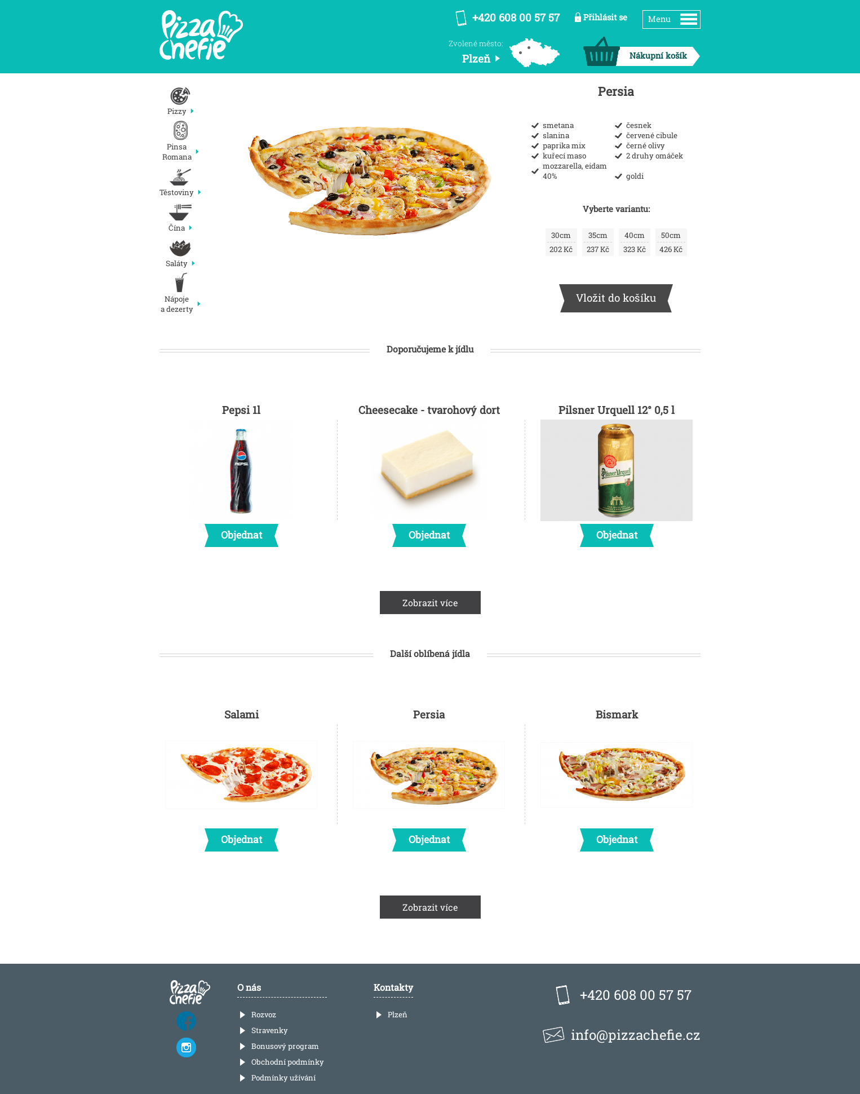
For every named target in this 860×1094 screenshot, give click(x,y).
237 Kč (598, 242)
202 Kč (561, 242)
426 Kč (671, 242)
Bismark (616, 776)
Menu (659, 19)
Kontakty (393, 987)
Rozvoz (263, 1014)
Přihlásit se (605, 17)
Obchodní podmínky (287, 1062)
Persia (429, 776)
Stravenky (269, 1030)
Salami (241, 776)
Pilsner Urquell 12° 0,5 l (616, 472)
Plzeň (397, 1014)
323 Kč (634, 242)
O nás (249, 987)
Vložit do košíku (616, 297)
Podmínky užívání (283, 1078)
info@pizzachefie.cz (636, 1035)
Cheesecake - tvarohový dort (429, 472)
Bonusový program (285, 1046)
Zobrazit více (430, 602)
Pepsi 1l (241, 472)
